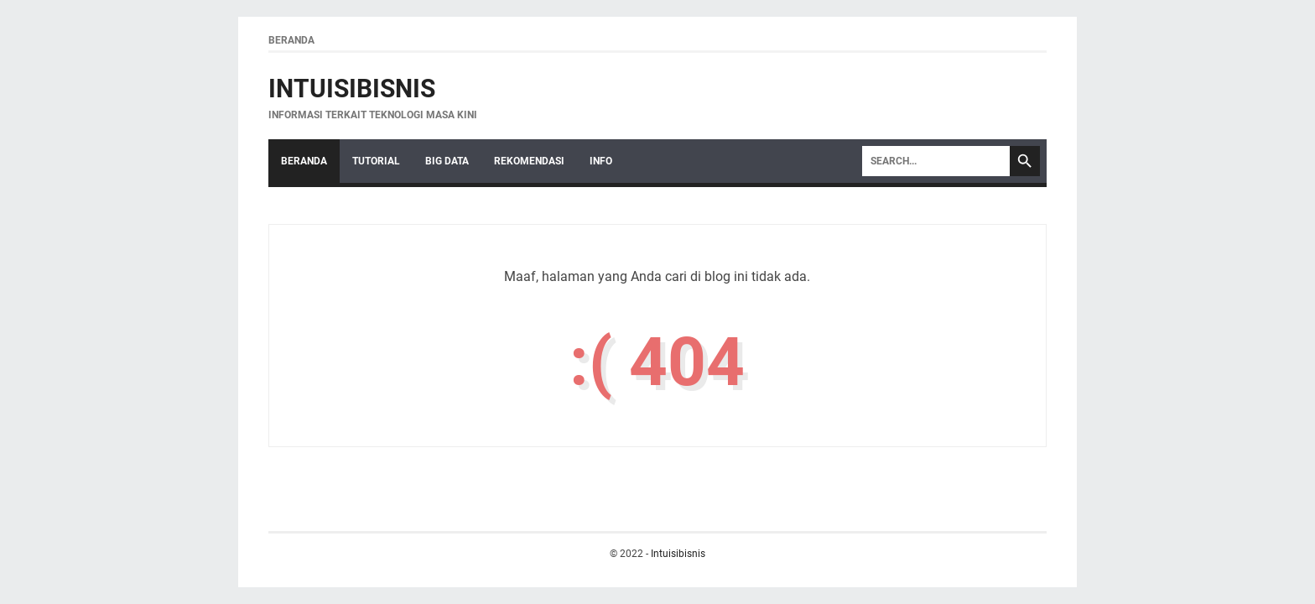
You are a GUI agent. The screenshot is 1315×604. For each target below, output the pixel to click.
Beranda (291, 40)
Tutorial (376, 161)
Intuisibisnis (351, 88)
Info (601, 161)
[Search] (936, 161)
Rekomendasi (529, 161)
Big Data (447, 161)
